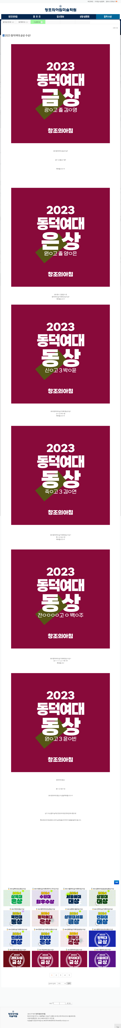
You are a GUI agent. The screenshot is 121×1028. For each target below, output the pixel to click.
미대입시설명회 (99, 1)
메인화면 (90, 1)
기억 (50, 1003)
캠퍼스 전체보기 (111, 1)
